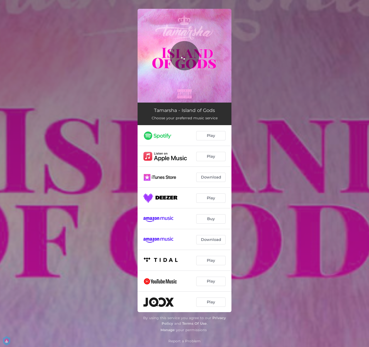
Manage (167, 330)
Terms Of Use (194, 323)
